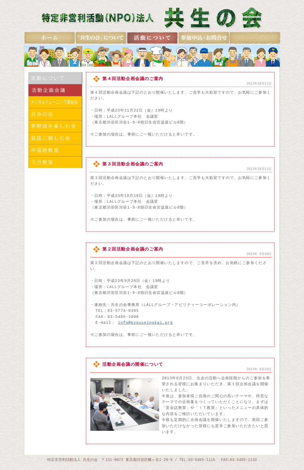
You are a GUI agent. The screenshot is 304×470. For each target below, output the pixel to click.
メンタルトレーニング (55, 102)
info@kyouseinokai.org (145, 322)
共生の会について (101, 38)
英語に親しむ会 (55, 138)
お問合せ (204, 38)
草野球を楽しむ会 (55, 126)
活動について (55, 78)
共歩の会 (55, 114)
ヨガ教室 (55, 162)
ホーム (50, 38)
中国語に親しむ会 (55, 150)
